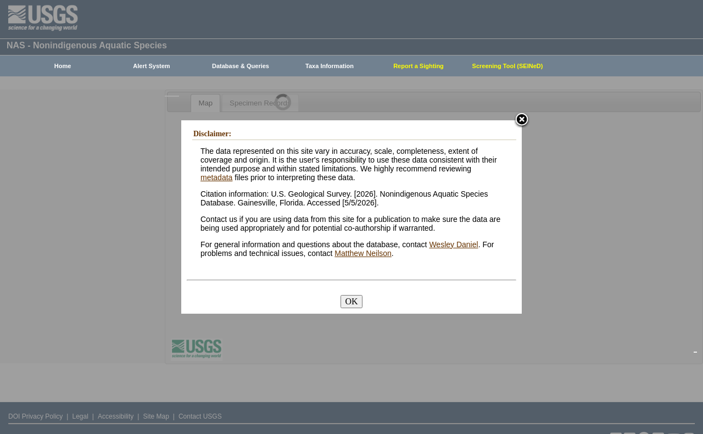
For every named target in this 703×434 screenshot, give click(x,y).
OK (351, 301)
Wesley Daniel (453, 244)
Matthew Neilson (363, 253)
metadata (216, 177)
